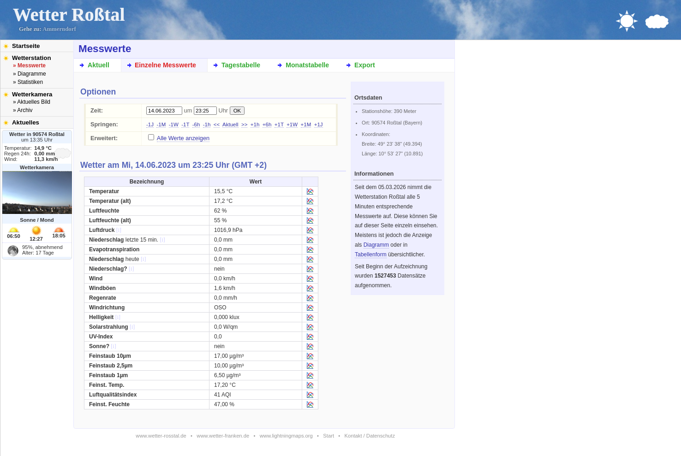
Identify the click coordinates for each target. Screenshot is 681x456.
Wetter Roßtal (69, 14)
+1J (318, 124)
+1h (255, 124)
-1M (161, 124)
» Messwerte (29, 65)
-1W (174, 124)
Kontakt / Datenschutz (370, 435)
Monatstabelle (307, 65)
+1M (306, 124)
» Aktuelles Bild (31, 102)
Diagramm (376, 245)
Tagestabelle (240, 65)
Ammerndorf (59, 29)
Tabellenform (371, 254)
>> (244, 124)
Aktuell (98, 65)
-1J (150, 124)
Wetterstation (31, 57)
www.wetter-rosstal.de (161, 435)
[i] (118, 230)
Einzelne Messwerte (165, 65)
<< (217, 124)
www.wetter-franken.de (223, 435)
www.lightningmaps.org (286, 435)
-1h (207, 124)
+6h (267, 124)
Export (364, 65)
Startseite (26, 45)
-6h (196, 124)
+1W (292, 124)
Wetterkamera (32, 94)
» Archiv (22, 110)
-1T (185, 124)
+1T (279, 124)
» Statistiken (28, 82)
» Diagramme (29, 74)
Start (328, 435)
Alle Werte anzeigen (183, 138)
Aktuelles (25, 122)
